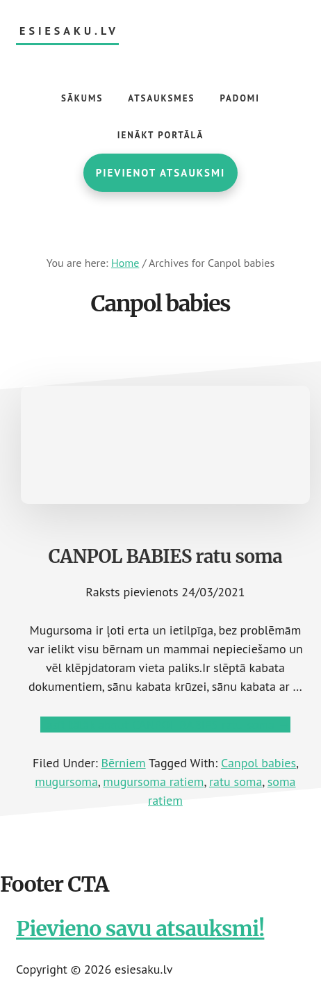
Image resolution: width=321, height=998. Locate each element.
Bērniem (123, 763)
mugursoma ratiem (153, 782)
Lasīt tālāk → (165, 725)
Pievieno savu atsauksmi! (140, 928)
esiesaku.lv (69, 31)
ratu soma (235, 782)
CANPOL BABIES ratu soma (166, 556)
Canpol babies (258, 763)
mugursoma (66, 782)
